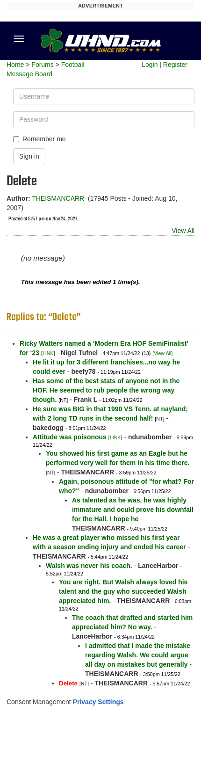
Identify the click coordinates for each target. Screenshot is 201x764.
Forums (42, 64)
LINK (48, 353)
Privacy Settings (98, 702)
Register (175, 64)
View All (183, 230)
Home (15, 64)
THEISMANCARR (58, 198)
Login (150, 64)
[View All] (162, 353)
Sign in (29, 156)
